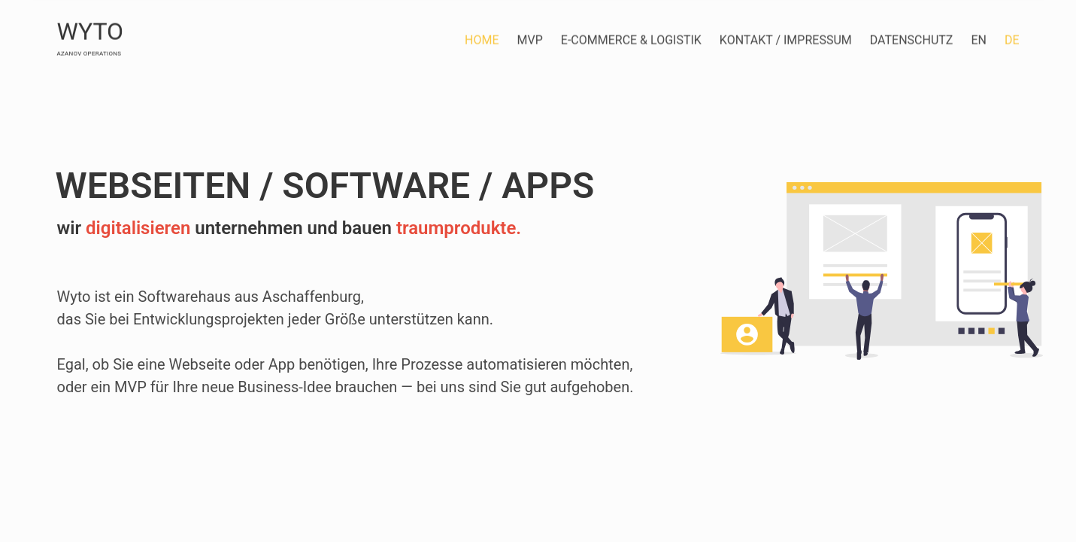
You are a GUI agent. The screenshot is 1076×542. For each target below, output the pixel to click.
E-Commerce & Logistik (631, 39)
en (979, 39)
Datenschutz (911, 39)
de (1012, 39)
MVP (530, 39)
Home (482, 39)
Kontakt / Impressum (786, 39)
